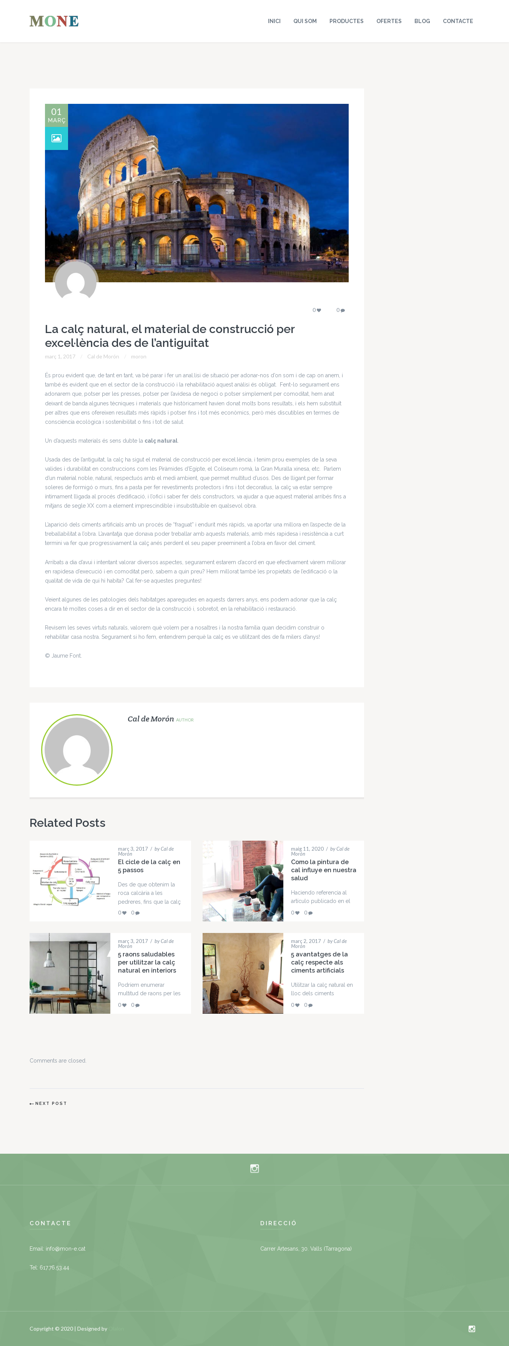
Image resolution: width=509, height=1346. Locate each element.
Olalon (116, 1328)
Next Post (51, 1103)
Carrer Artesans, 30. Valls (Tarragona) (306, 1249)
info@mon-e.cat (65, 1249)
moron (138, 356)
